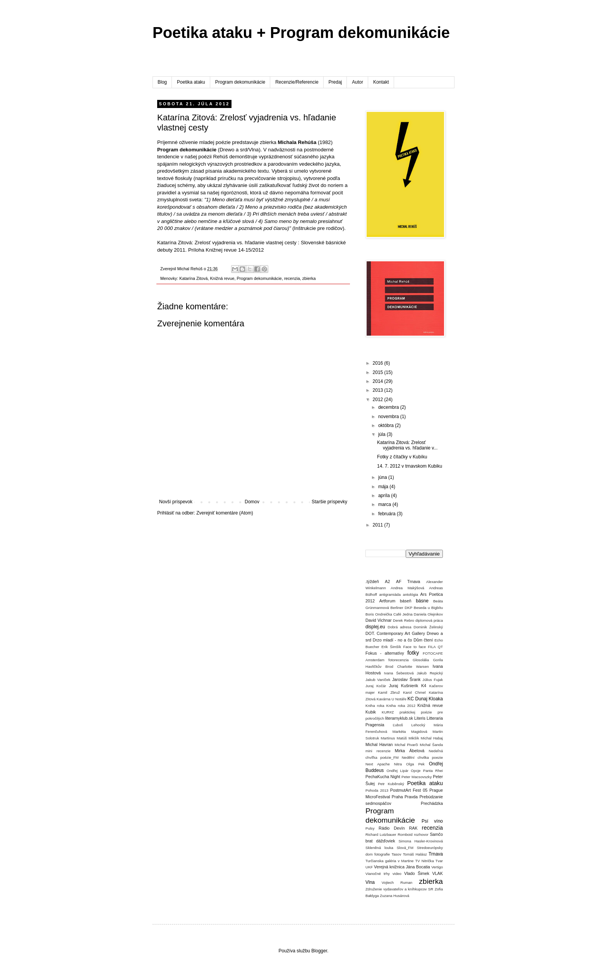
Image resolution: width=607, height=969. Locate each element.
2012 (378, 399)
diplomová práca (429, 620)
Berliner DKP (402, 607)
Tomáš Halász (415, 854)
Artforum (387, 601)
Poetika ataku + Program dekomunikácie (301, 32)
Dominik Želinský (428, 627)
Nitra (398, 764)
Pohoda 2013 (376, 790)
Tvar (439, 861)
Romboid (405, 834)
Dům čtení (423, 640)
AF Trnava (408, 581)
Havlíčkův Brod (379, 666)
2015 (378, 372)
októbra (386, 425)
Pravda (411, 796)
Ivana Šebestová (399, 673)
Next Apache (377, 764)
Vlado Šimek (416, 873)
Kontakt (381, 82)
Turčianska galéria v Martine (389, 861)
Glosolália (421, 660)
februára (387, 513)
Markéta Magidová (410, 731)
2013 (378, 390)
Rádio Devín (392, 828)
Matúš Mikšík (408, 738)
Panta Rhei (433, 770)
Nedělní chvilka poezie (422, 757)
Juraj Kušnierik (403, 685)
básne (422, 601)
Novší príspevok (175, 501)
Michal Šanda (431, 745)
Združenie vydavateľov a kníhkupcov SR (399, 889)
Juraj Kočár (375, 686)
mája (383, 486)
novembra (389, 416)
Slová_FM (405, 848)
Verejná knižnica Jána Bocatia (402, 866)
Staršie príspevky (329, 501)
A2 (387, 581)
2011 (378, 525)
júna (383, 477)
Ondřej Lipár (397, 770)
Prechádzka (432, 803)
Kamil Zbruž (389, 692)
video (397, 873)
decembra (389, 407)
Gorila (438, 660)
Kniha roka (374, 705)
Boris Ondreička (378, 614)
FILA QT (435, 647)
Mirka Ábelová (410, 750)
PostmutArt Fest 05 (408, 790)
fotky (413, 653)
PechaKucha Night (382, 776)
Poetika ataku (191, 82)
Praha (397, 796)
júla (382, 434)
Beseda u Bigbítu (428, 607)
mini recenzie (378, 751)
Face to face (414, 647)
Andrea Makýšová (407, 588)
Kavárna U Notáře (391, 699)
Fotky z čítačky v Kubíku (402, 457)
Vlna (370, 882)
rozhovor (421, 834)
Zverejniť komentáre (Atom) (224, 513)
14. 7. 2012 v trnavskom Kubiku (409, 466)
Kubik (370, 712)
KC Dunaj (417, 698)
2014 (378, 381)
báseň (405, 601)
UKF (369, 867)
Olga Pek (415, 764)
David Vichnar (378, 620)
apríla (384, 495)
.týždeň (372, 581)
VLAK (437, 873)
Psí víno (432, 821)
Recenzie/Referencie (296, 82)
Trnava (436, 854)
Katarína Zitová (193, 278)
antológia (410, 594)
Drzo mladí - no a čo (392, 640)
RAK (413, 828)
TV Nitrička (424, 861)
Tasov (396, 854)
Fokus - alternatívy (384, 653)
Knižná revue (222, 278)
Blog (162, 82)
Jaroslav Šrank (406, 679)
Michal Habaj (432, 738)
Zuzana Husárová (394, 896)
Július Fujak (432, 679)
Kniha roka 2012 (400, 705)
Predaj (335, 82)
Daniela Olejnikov (428, 614)
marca (385, 504)
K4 (423, 685)
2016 (378, 363)
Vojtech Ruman (397, 882)
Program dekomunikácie (240, 82)
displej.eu (375, 626)
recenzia (292, 278)
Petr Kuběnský (391, 784)
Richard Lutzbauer (380, 834)
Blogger (319, 951)
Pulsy (369, 828)
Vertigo (437, 867)
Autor (357, 82)
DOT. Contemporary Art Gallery (395, 633)
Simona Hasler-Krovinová (420, 841)
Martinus (388, 738)
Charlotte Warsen (413, 666)
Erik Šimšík (391, 647)
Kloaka (436, 698)
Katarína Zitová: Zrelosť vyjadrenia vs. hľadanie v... (407, 445)
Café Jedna (403, 614)
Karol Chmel (414, 692)
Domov (252, 501)
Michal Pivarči (406, 745)
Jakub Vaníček (377, 679)
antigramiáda (390, 594)
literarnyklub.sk (399, 718)
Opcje (415, 770)
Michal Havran (379, 744)
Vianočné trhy (377, 873)
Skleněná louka (379, 848)
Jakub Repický (430, 673)
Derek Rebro (403, 620)
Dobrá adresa (399, 627)
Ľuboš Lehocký (409, 725)
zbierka (309, 278)
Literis (419, 718)
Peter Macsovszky (416, 777)
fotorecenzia (398, 660)
